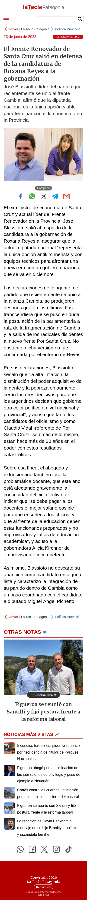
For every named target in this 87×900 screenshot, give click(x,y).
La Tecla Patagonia (35, 29)
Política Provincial (68, 29)
